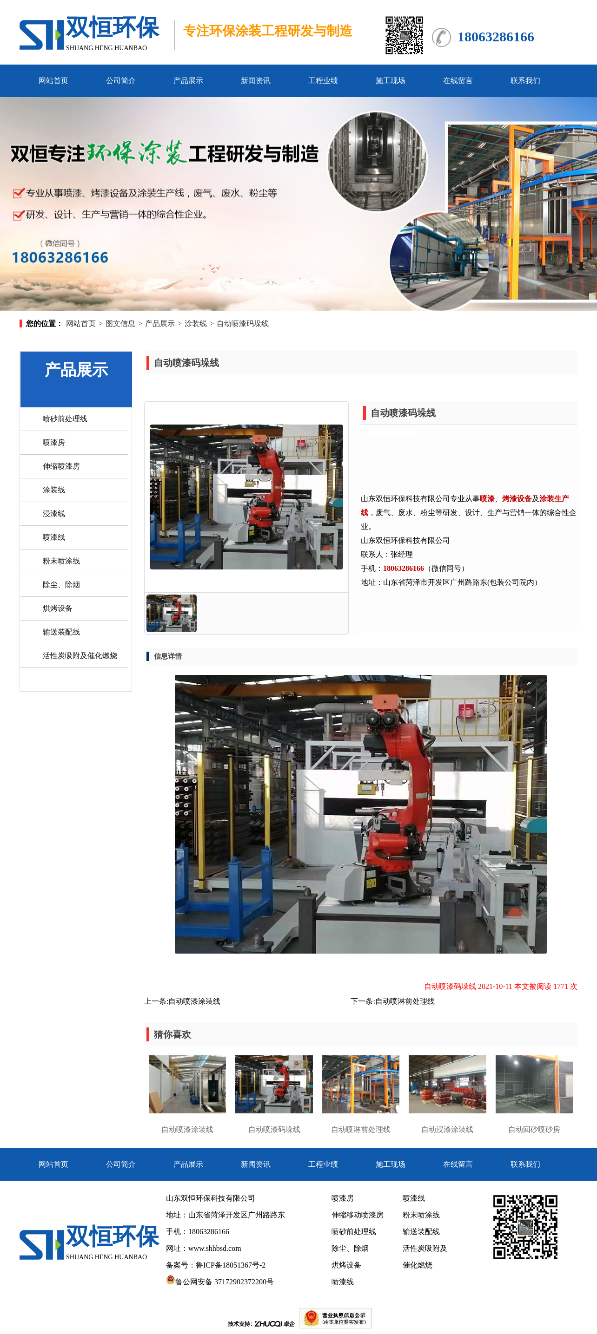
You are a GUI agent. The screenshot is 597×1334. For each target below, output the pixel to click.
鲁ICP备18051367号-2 (231, 1265)
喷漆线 (54, 537)
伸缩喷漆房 (61, 466)
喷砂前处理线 (65, 419)
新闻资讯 (256, 81)
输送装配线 (61, 632)
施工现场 (390, 81)
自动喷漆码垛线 (243, 323)
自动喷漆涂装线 (194, 1001)
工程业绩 (323, 81)
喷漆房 (54, 442)
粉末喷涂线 (61, 561)
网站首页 (53, 81)
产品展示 (188, 81)
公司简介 (121, 81)
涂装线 (196, 323)
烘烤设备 (58, 608)
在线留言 (458, 81)
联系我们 (525, 81)
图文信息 (120, 323)
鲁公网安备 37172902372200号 (220, 1282)
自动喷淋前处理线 (405, 1001)
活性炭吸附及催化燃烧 (80, 656)
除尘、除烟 (61, 585)
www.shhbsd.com (214, 1248)
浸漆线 (54, 513)
